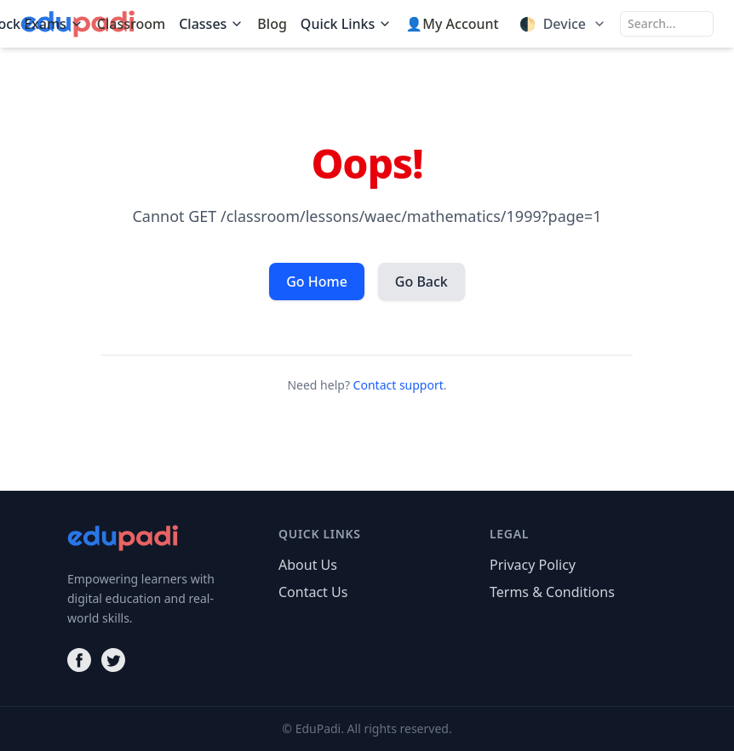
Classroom (131, 23)
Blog (271, 23)
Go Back (421, 281)
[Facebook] (79, 660)
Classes (211, 23)
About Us (307, 564)
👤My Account (451, 23)
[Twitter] (113, 660)
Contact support (398, 385)
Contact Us (312, 592)
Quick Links (346, 23)
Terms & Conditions (552, 592)
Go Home (316, 281)
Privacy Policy (533, 564)
